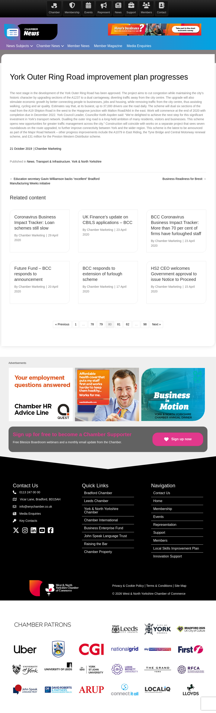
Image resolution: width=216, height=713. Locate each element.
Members (160, 540)
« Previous (62, 324)
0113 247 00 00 (29, 492)
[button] (31, 46)
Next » (156, 324)
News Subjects (17, 46)
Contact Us (161, 493)
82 (127, 324)
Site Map (180, 585)
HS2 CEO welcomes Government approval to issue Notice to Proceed (174, 274)
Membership (162, 509)
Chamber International (101, 520)
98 (145, 324)
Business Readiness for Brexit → (184, 179)
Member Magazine (108, 46)
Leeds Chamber (96, 501)
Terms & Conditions (159, 585)
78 (92, 324)
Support (159, 532)
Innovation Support (167, 556)
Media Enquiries (139, 46)
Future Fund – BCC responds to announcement (32, 274)
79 (101, 324)
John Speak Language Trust (105, 536)
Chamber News (48, 46)
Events (158, 517)
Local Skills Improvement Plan (176, 548)
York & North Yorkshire (86, 161)
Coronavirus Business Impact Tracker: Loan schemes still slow (35, 222)
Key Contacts (28, 520)
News (30, 161)
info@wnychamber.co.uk (35, 506)
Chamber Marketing (48, 148)
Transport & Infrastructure (53, 161)
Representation (165, 524)
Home (157, 501)
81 (119, 324)
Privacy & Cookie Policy (128, 585)
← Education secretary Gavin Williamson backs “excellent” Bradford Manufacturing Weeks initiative (54, 181)
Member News (78, 46)
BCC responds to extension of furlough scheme (102, 274)
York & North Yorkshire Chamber (101, 510)
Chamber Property (98, 552)
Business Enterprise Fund (103, 528)
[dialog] (208, 704)
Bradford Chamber (98, 493)
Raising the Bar (95, 544)
